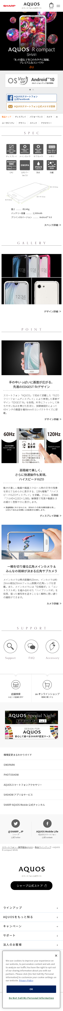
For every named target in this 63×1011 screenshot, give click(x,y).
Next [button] (60, 81)
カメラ (49, 116)
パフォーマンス (36, 116)
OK (31, 1001)
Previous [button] (3, 81)
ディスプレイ (20, 116)
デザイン (22, 123)
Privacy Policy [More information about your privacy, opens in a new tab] (26, 993)
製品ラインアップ (43, 847)
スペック (33, 123)
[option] (31, 80)
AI (57, 116)
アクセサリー (46, 123)
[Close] (56, 968)
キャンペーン (31, 926)
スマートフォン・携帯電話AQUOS (17, 847)
